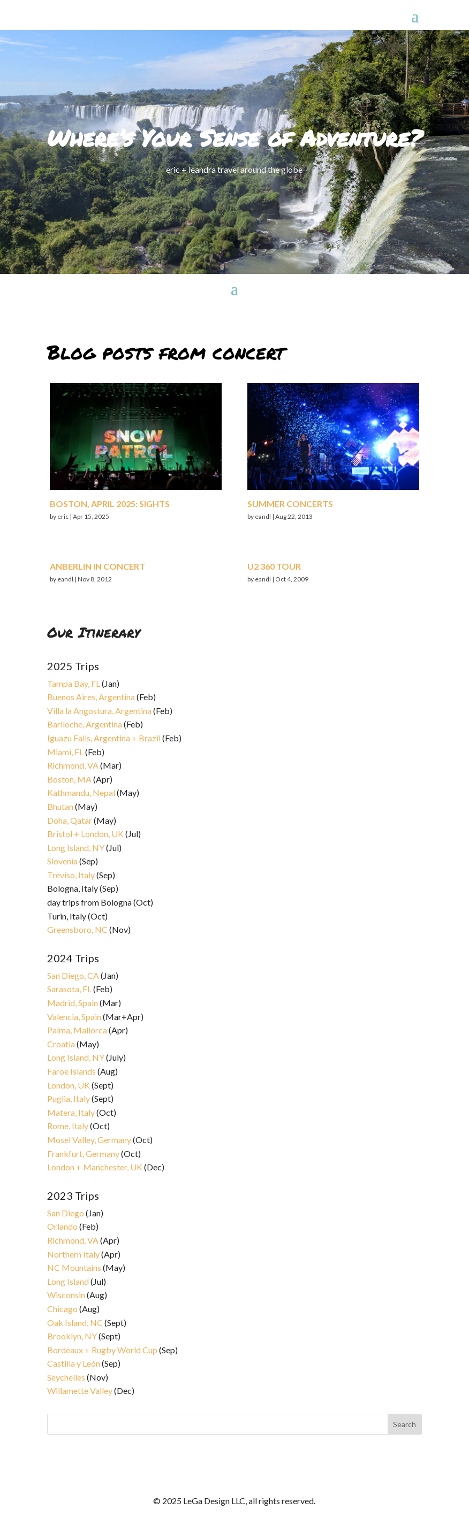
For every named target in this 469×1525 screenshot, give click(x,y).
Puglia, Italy (68, 1098)
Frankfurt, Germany (83, 1153)
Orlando (62, 1226)
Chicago (62, 1309)
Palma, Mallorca (77, 1030)
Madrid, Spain (72, 1003)
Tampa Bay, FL (73, 683)
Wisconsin (66, 1295)
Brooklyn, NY (72, 1336)
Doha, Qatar (69, 820)
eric (63, 516)
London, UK (68, 1085)
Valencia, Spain (74, 1016)
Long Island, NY (75, 847)
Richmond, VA (73, 765)
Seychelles (66, 1377)
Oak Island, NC (75, 1322)
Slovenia (62, 861)
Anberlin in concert (97, 566)
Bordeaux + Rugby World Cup (102, 1350)
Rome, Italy (67, 1126)
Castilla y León (73, 1363)
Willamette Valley (79, 1390)
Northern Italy (73, 1254)
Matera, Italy (71, 1112)
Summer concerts (290, 504)
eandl (65, 579)
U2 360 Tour (274, 566)
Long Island (68, 1281)
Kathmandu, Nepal (81, 792)
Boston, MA (69, 779)
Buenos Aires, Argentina (91, 697)
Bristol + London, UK (85, 834)
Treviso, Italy (71, 875)
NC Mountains (74, 1267)
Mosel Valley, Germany (89, 1140)
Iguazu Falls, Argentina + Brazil (104, 738)
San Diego (65, 1213)
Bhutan (60, 806)
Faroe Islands (71, 1071)
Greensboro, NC (77, 929)
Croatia (61, 1044)
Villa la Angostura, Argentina (99, 711)
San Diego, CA (73, 975)
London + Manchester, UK (95, 1167)
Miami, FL (65, 752)
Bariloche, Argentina (84, 724)
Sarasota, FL (69, 989)
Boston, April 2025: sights (110, 504)
